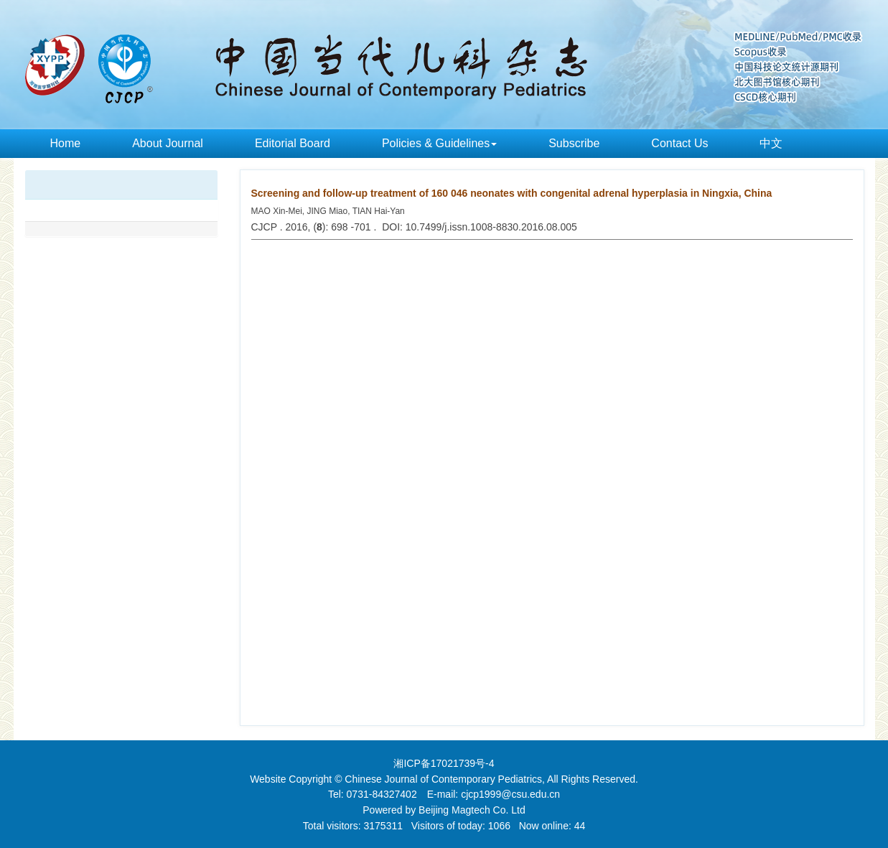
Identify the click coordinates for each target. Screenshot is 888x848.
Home (65, 143)
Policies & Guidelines (439, 143)
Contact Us (679, 143)
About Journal (167, 143)
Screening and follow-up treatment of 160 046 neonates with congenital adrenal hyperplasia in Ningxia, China (511, 193)
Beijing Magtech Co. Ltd (472, 810)
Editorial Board (292, 143)
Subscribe (573, 143)
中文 (771, 143)
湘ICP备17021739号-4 (443, 763)
